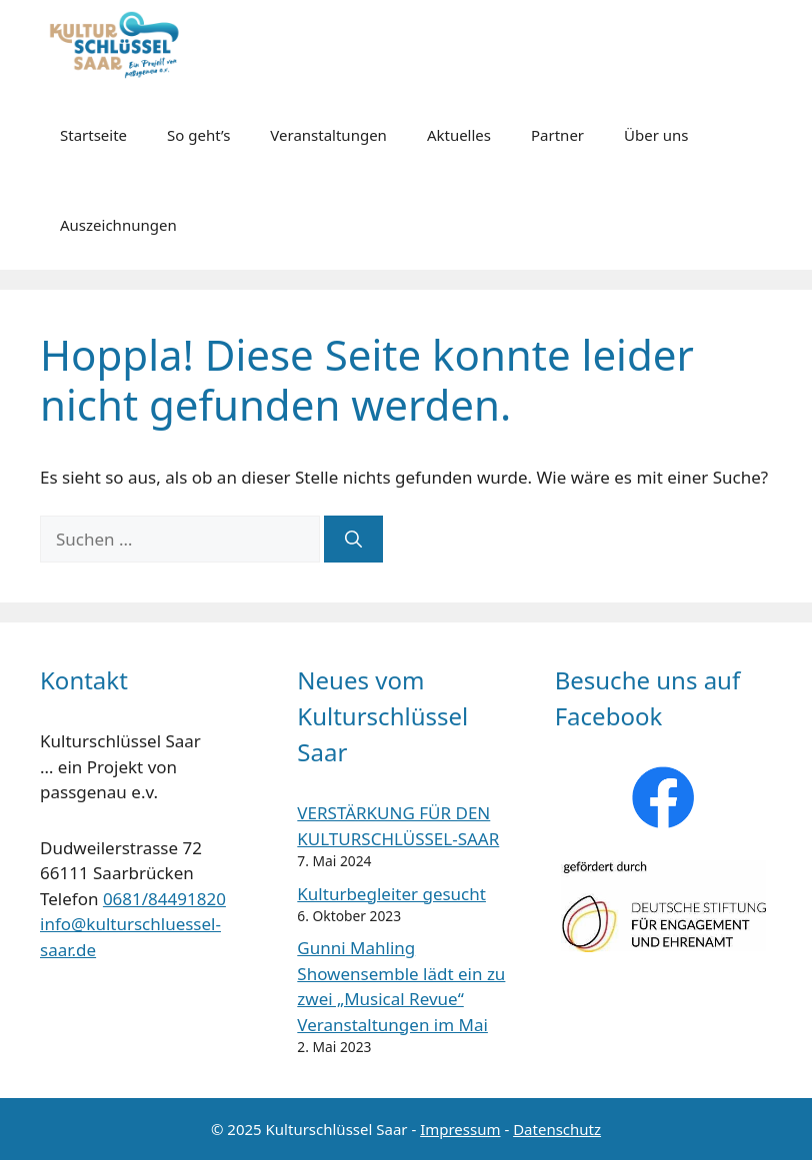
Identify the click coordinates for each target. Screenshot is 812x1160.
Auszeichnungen (118, 225)
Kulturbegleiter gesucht (391, 893)
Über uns (656, 135)
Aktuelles (459, 135)
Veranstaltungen (328, 135)
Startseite (93, 135)
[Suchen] (353, 540)
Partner (557, 135)
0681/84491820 (164, 898)
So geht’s (198, 135)
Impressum (460, 1129)
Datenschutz (557, 1129)
